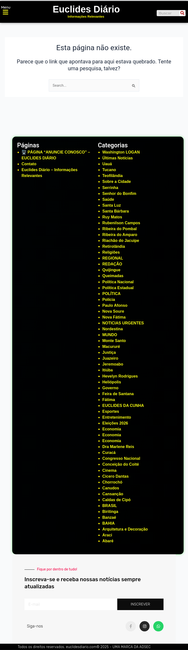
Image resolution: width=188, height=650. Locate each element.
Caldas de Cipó (116, 500)
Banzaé (109, 517)
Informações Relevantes (86, 16)
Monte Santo (114, 341)
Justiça (109, 352)
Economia (111, 429)
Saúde (108, 199)
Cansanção (112, 494)
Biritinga (110, 511)
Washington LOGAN (121, 152)
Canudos (110, 488)
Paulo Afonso (115, 305)
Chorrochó (112, 482)
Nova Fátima (114, 317)
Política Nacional (118, 282)
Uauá (107, 164)
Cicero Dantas (115, 476)
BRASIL (109, 506)
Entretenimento (116, 417)
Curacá (109, 452)
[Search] (182, 13)
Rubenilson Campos (121, 223)
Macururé (111, 346)
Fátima (108, 400)
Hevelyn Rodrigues (120, 376)
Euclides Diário (86, 9)
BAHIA (108, 523)
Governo (110, 388)
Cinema (109, 470)
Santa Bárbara (115, 211)
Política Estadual (118, 288)
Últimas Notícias (117, 158)
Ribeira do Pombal (119, 229)
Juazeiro (110, 358)
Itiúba (107, 370)
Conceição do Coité (120, 464)
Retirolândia (113, 246)
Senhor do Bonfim (119, 193)
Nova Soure (113, 311)
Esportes (110, 411)
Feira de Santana (118, 394)
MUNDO (109, 335)
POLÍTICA (111, 294)
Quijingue (111, 270)
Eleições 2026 (115, 423)
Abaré (107, 541)
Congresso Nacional (121, 458)
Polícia (108, 299)
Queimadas (112, 276)
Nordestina (112, 329)
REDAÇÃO (112, 264)
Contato (29, 164)
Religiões (111, 252)
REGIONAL (112, 258)
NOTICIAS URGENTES (123, 323)
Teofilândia (112, 176)
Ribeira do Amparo (119, 235)
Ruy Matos (112, 217)
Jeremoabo (112, 364)
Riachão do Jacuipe (120, 240)
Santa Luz (111, 205)
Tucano (109, 170)
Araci (107, 535)
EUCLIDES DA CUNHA (123, 405)
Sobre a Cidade (116, 181)
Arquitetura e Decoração (125, 529)
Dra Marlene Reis (118, 447)
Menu (6, 7)
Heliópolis (111, 382)
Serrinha (110, 188)
